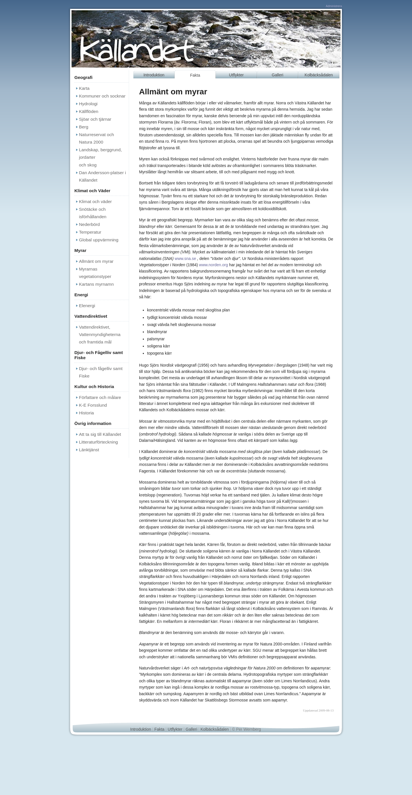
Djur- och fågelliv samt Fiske (100, 372)
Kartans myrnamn (96, 284)
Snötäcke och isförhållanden (92, 213)
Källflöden (88, 111)
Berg (83, 126)
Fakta (195, 75)
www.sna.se (185, 258)
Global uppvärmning (98, 239)
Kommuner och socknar (102, 96)
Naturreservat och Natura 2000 (96, 138)
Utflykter (236, 75)
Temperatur (90, 232)
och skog (88, 164)
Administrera (334, 6)
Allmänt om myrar (96, 261)
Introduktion (153, 75)
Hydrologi (88, 103)
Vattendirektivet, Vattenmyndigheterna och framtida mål (99, 334)
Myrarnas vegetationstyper (95, 273)
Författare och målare (100, 397)
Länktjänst (89, 449)
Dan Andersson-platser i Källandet (102, 176)
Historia (86, 412)
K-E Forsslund (93, 405)
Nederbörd (89, 224)
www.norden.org (213, 265)
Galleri (277, 75)
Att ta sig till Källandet (100, 434)
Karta (84, 88)
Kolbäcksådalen (319, 75)
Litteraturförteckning (98, 442)
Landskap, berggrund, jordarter (100, 153)
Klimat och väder (95, 201)
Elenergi (87, 305)
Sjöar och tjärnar (95, 119)
